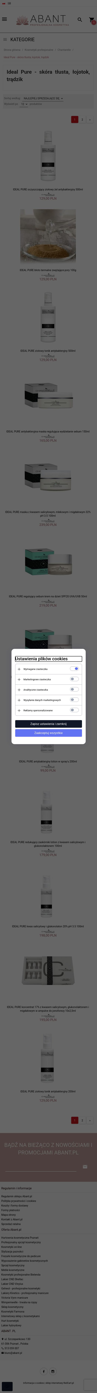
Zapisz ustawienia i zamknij (48, 724)
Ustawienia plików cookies (41, 658)
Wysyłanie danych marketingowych (42, 700)
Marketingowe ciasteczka (37, 679)
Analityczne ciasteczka (36, 689)
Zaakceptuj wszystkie (48, 733)
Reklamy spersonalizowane (38, 710)
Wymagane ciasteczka (36, 669)
